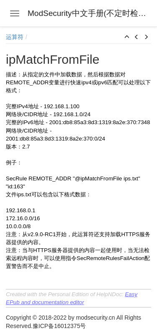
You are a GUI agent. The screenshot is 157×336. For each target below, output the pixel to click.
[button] (127, 37)
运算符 (14, 37)
